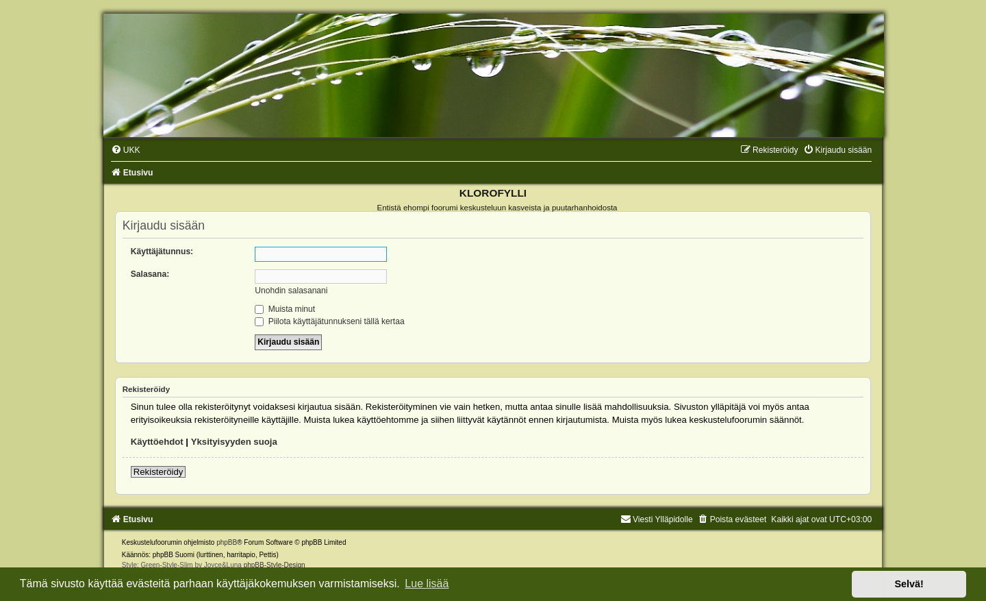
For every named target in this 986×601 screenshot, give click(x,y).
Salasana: (150, 274)
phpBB (226, 542)
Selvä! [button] (908, 583)
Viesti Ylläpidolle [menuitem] (656, 519)
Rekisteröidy (159, 472)
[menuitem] (125, 150)
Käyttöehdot (157, 442)
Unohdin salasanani (291, 290)
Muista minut (285, 309)
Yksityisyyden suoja (234, 442)
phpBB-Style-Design (274, 565)
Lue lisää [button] (426, 583)
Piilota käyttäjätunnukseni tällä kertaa (329, 321)
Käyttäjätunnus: (162, 251)
